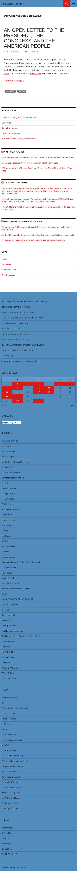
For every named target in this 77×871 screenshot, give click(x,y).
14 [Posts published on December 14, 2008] (7, 392)
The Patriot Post (8, 641)
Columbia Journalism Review (14, 708)
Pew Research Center (11, 777)
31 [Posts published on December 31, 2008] (38, 400)
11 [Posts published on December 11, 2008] (49, 388)
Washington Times (9, 808)
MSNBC (5, 745)
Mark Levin (6, 536)
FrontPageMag (8, 499)
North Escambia (8, 578)
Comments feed (8, 269)
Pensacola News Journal (12, 766)
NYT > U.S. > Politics (14, 151)
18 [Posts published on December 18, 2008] (49, 392)
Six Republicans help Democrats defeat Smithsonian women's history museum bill (38, 235)
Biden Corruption (9, 128)
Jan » (72, 405)
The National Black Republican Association (20, 636)
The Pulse (5, 646)
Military (5, 551)
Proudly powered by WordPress (13, 867)
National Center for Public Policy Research (20, 562)
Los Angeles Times (9, 734)
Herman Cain (7, 514)
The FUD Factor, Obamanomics (15, 334)
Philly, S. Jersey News (11, 787)
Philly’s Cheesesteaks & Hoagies (15, 588)
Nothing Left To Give (11, 329)
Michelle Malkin (8, 546)
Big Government (8, 451)
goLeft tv (5, 838)
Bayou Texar (7, 356)
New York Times (8, 750)
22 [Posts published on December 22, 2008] (17, 396)
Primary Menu (73, 3)
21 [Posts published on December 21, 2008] (7, 396)
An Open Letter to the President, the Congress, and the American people (34, 38)
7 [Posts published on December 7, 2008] (6, 388)
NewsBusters (7, 572)
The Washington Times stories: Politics (25, 221)
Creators (5, 483)
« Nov (4, 405)
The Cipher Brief (9, 625)
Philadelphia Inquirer (11, 782)
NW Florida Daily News (12, 755)
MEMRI (4, 541)
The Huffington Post (10, 854)
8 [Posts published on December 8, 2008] (17, 388)
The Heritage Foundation (12, 631)
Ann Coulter (7, 446)
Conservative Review (10, 472)
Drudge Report (8, 493)
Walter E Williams (9, 668)
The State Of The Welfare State (15, 323)
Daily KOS (6, 833)
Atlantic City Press (9, 697)
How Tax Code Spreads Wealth (15, 307)
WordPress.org (8, 275)
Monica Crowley (9, 557)
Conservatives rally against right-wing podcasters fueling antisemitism (33, 240)
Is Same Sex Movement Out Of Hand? (18, 312)
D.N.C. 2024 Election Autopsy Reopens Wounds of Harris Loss (29, 162)
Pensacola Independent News (14, 761)
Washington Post (9, 803)
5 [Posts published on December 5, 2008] (59, 383)
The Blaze (5, 620)
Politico (5, 594)
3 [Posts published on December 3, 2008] (38, 383)
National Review (8, 567)
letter (6, 73)
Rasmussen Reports (10, 792)
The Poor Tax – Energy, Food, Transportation (22, 318)
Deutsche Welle (8, 713)
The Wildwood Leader (11, 798)
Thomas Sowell (8, 657)
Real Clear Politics (9, 604)
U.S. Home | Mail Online (16, 182)
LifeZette (5, 530)
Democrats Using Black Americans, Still (19, 117)
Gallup (4, 729)
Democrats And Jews (11, 133)
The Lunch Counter (12, 3)
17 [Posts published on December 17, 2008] (38, 392)
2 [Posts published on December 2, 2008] (27, 383)
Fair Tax (22, 91)
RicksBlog (5, 843)
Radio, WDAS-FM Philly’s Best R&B (17, 599)
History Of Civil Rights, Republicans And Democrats (25, 301)
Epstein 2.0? (6, 122)
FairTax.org (35, 73)
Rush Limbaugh (8, 615)
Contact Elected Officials (12, 477)
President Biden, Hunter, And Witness (18, 138)
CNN (3, 703)
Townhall (5, 662)
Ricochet (5, 609)
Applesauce (6, 827)
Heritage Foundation (10, 509)
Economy (10, 91)
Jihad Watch (7, 525)
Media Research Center (12, 740)
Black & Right (7, 456)
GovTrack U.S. (7, 504)
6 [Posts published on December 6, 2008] (70, 383)
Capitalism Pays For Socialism (15, 339)
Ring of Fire (6, 849)
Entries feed (6, 264)
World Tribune (8, 673)
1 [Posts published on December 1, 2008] (17, 383)
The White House (9, 652)
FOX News (6, 724)
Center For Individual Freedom (15, 462)
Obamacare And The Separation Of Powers (21, 361)
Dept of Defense (8, 488)
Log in (4, 259)
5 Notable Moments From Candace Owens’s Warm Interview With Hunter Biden (37, 157)
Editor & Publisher (9, 718)
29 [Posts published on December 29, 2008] (17, 400)
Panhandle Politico (10, 583)
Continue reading (14, 80)
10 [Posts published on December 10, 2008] (38, 388)
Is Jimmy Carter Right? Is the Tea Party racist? (22, 345)
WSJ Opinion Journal (11, 678)
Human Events (8, 520)
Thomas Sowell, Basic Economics (17, 350)
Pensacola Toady (9, 771)
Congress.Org (7, 467)
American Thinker (9, 440)
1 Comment (32, 52)
